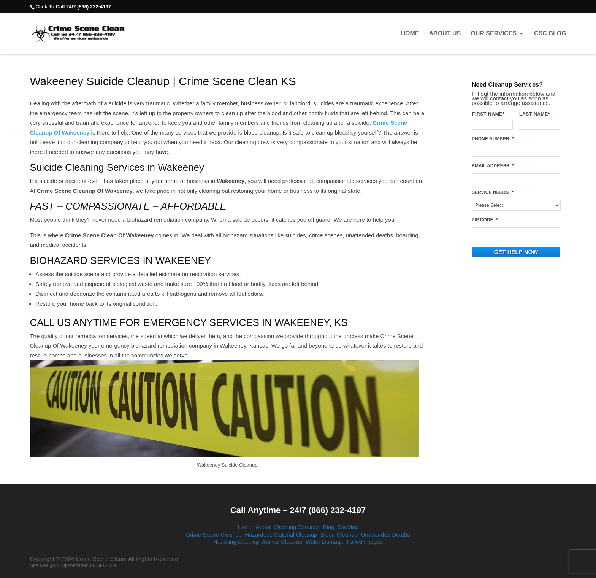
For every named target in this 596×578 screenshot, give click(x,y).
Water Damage (324, 541)
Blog (328, 527)
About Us (445, 33)
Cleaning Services (297, 527)
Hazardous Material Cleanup (281, 534)
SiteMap (348, 527)
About (263, 527)
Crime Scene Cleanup (214, 534)
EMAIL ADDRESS (493, 165)
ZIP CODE (485, 219)
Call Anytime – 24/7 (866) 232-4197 (298, 510)
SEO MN (106, 565)
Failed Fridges (365, 541)
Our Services (494, 33)
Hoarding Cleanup (236, 541)
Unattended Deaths (385, 534)
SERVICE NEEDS (493, 192)
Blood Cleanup (339, 534)
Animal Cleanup (282, 541)
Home (410, 33)
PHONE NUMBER (493, 138)
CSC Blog (550, 33)
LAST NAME (537, 114)
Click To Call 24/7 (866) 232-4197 (73, 7)
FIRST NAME (491, 114)
